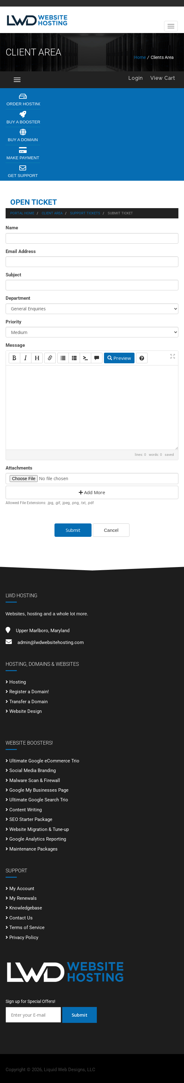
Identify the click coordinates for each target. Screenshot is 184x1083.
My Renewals (23, 898)
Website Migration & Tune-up (39, 829)
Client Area (52, 213)
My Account (21, 888)
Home (140, 57)
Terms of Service (27, 927)
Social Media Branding (32, 770)
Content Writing (25, 810)
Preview (119, 358)
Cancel (111, 530)
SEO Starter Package (30, 819)
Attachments (19, 468)
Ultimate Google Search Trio (38, 800)
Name (12, 228)
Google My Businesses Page (38, 790)
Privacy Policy (23, 937)
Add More (92, 492)
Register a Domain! (29, 691)
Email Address (21, 251)
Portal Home (22, 213)
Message (15, 345)
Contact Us (21, 918)
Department (18, 298)
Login (135, 78)
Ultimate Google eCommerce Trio (44, 761)
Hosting (17, 682)
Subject (13, 275)
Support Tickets (85, 213)
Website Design (25, 711)
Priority (13, 322)
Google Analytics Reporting (37, 839)
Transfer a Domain (28, 701)
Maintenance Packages (33, 849)
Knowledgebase (25, 908)
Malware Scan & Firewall (34, 780)
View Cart (162, 78)
